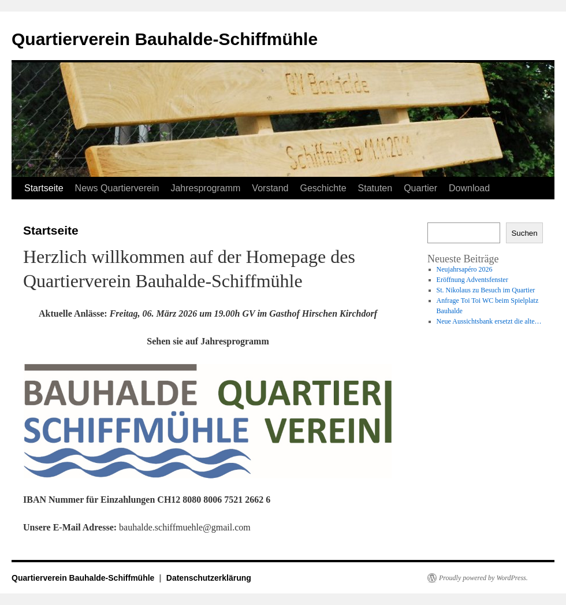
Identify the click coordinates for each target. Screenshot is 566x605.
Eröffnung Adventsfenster (472, 280)
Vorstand (270, 188)
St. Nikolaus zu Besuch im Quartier (486, 290)
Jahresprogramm (205, 188)
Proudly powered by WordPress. (483, 578)
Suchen (524, 233)
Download (469, 188)
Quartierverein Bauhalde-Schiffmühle (165, 39)
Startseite (44, 188)
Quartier (420, 188)
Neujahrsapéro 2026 (465, 269)
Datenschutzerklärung (208, 577)
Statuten (375, 188)
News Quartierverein (117, 188)
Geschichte (323, 188)
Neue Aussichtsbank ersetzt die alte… (489, 321)
